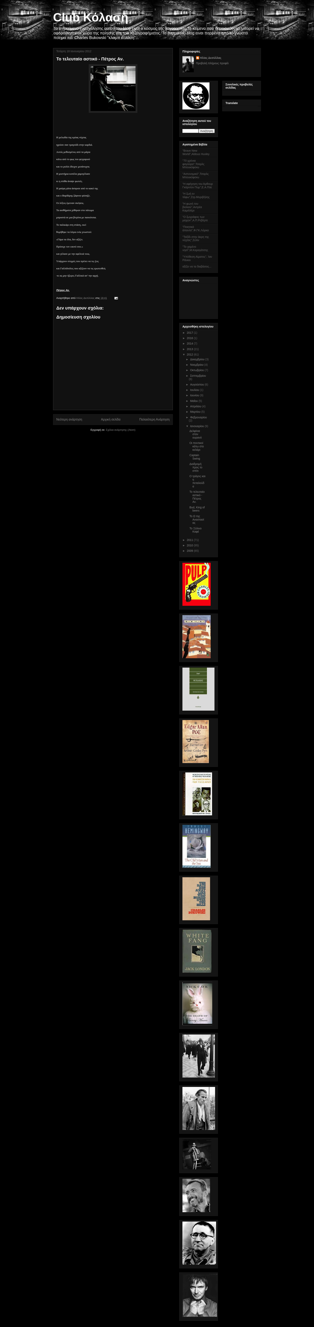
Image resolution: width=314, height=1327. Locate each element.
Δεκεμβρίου (197, 359)
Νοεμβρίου (197, 364)
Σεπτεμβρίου (198, 375)
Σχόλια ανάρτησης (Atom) (120, 429)
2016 (190, 338)
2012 (190, 354)
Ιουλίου (195, 390)
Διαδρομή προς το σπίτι (195, 467)
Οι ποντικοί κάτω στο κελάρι (196, 446)
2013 (190, 349)
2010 (190, 545)
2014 (190, 343)
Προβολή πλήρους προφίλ (212, 63)
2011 (190, 540)
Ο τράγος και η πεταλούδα (197, 481)
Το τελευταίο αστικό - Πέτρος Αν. (197, 496)
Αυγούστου (197, 384)
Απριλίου (196, 406)
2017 (190, 332)
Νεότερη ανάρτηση (69, 419)
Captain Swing (194, 457)
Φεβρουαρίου (198, 417)
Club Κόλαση (90, 17)
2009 (190, 550)
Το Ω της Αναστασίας (196, 520)
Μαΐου (194, 401)
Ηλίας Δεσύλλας (85, 297)
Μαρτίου (195, 411)
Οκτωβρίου (197, 370)
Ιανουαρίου (197, 426)
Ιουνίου (195, 395)
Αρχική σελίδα (110, 419)
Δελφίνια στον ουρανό (195, 434)
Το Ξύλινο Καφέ (195, 530)
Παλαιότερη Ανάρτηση (154, 419)
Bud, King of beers (197, 509)
